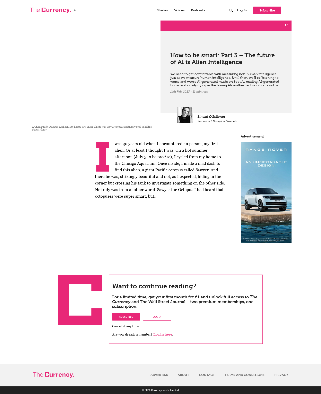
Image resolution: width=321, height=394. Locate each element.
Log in (157, 316)
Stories (162, 10)
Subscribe (267, 10)
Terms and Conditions (244, 375)
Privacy (281, 375)
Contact (207, 375)
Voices (179, 10)
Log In (242, 10)
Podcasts (198, 10)
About (183, 375)
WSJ (81, 9)
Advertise (159, 375)
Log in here (162, 334)
